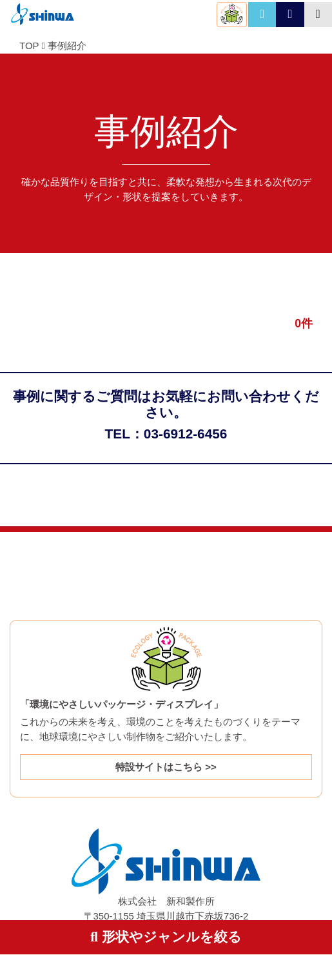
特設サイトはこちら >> (166, 766)
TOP (29, 45)
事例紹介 (67, 45)
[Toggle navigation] (318, 14)
